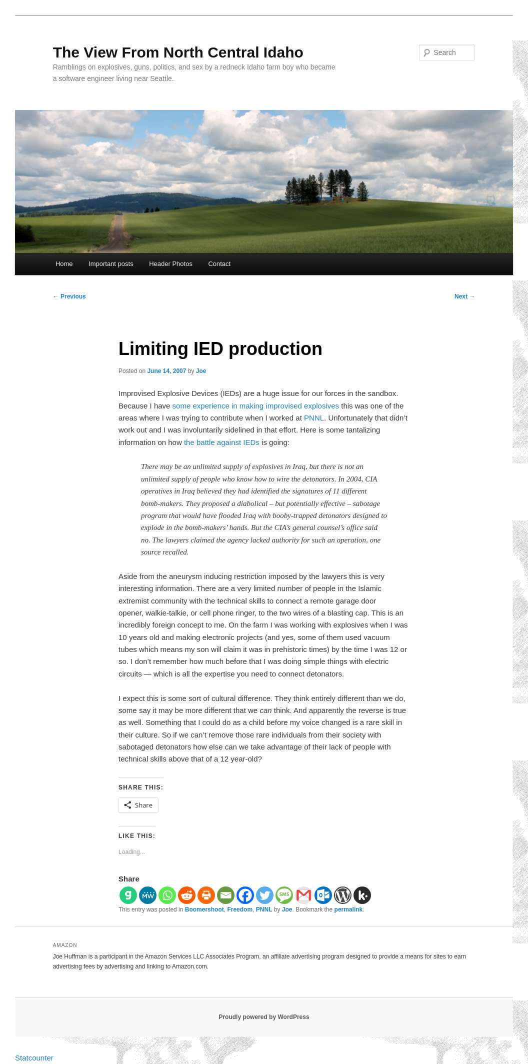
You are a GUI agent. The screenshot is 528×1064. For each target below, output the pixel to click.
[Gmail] (303, 895)
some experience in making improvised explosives (256, 406)
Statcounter (34, 1058)
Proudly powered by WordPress (263, 1017)
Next (464, 296)
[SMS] (284, 895)
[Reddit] (187, 895)
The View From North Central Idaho (178, 52)
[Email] (225, 895)
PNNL (314, 418)
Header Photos (170, 264)
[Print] (206, 895)
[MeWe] (147, 895)
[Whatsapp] (167, 895)
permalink (348, 909)
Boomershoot (204, 909)
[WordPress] (343, 895)
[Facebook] (245, 895)
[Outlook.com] (323, 895)
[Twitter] (265, 895)
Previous (69, 296)
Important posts (111, 264)
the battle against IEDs (222, 442)
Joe (201, 371)
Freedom (239, 909)
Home (64, 264)
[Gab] (128, 895)
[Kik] (362, 895)
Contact (219, 264)
